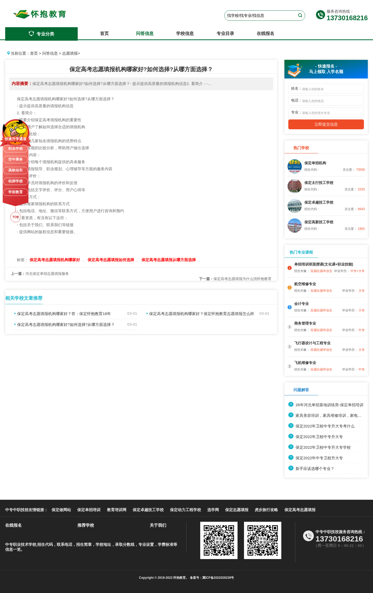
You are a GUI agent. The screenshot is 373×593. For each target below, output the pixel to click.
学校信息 (185, 33)
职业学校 (15, 148)
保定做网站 (61, 510)
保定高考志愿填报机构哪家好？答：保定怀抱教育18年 (62, 313)
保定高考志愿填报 (299, 510)
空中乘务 (15, 159)
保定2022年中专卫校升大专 (315, 458)
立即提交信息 (326, 124)
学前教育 (15, 192)
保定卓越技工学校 (148, 510)
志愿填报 (70, 53)
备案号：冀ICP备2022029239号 (211, 578)
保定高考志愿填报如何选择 (111, 260)
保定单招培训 (89, 510)
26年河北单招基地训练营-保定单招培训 (325, 405)
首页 (104, 33)
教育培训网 (116, 510)
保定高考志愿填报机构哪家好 (55, 260)
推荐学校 (85, 525)
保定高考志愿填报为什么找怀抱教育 (235, 279)
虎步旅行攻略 (266, 510)
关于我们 (158, 525)
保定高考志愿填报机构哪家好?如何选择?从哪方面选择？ (64, 324)
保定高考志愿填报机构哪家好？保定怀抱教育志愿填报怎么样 (199, 313)
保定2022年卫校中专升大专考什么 (321, 426)
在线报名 (265, 33)
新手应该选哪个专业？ (311, 468)
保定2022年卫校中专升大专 (315, 436)
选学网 (213, 510)
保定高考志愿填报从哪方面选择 (169, 260)
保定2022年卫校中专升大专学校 (319, 447)
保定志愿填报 (236, 510)
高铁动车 (15, 170)
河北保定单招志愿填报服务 (40, 274)
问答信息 (145, 33)
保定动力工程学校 (185, 510)
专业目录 (225, 33)
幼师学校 (15, 181)
